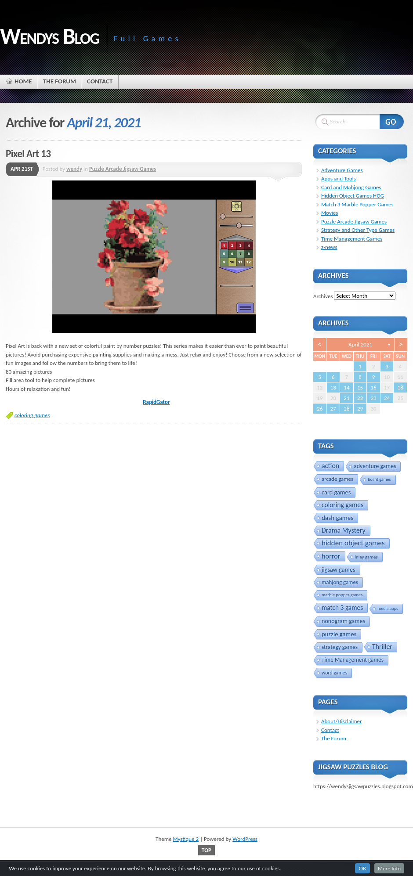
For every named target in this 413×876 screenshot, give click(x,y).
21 (346, 398)
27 (333, 408)
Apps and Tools (338, 178)
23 (373, 398)
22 (360, 398)
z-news (329, 247)
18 (400, 387)
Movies (329, 212)
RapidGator (156, 402)
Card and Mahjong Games (351, 187)
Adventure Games (342, 170)
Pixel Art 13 (28, 154)
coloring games (32, 415)
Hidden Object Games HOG (352, 195)
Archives (323, 295)
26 (319, 408)
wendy (74, 169)
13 (333, 387)
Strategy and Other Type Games (358, 230)
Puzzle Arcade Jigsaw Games (122, 169)
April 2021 (360, 344)
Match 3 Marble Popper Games (357, 204)
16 (373, 387)
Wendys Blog (49, 36)
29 (360, 408)
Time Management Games (351, 238)
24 (387, 398)
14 (346, 387)
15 (360, 387)
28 (346, 408)
